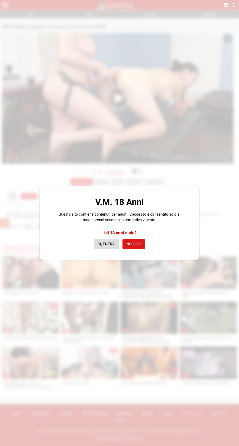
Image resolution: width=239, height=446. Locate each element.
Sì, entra (106, 244)
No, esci (133, 244)
